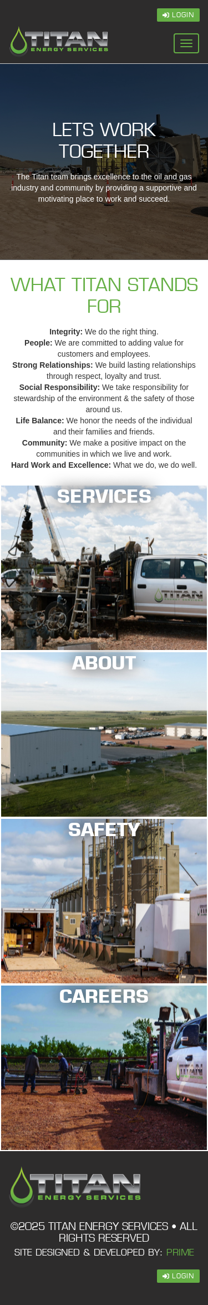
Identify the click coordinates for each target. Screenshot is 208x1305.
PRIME (180, 1252)
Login (178, 15)
